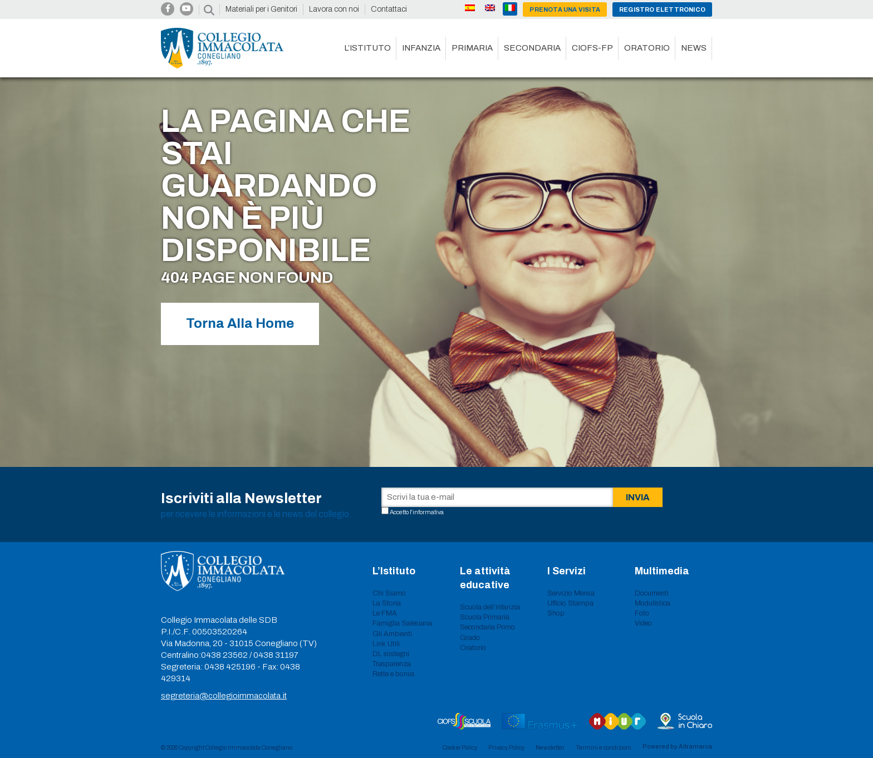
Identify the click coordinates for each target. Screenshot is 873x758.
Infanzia (421, 47)
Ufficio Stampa (570, 603)
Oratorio (647, 47)
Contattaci (389, 9)
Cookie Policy (460, 747)
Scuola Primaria (484, 617)
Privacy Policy (506, 747)
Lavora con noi (334, 9)
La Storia (386, 603)
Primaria (472, 47)
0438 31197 (275, 655)
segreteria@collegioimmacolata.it (224, 695)
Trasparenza (391, 664)
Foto (642, 613)
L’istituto (367, 47)
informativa (428, 512)
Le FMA (384, 613)
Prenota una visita (564, 9)
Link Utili (386, 644)
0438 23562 (224, 655)
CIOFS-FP (592, 47)
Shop (556, 613)
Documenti (652, 593)
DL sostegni (390, 654)
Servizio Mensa (571, 593)
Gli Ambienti (392, 634)
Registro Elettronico (662, 9)
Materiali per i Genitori (261, 9)
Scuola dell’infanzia (490, 607)
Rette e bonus (393, 674)
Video (643, 623)
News (694, 47)
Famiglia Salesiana (402, 623)
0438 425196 (230, 666)
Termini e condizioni (603, 747)
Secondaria (532, 47)
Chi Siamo (389, 593)
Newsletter (550, 747)
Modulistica (652, 603)
